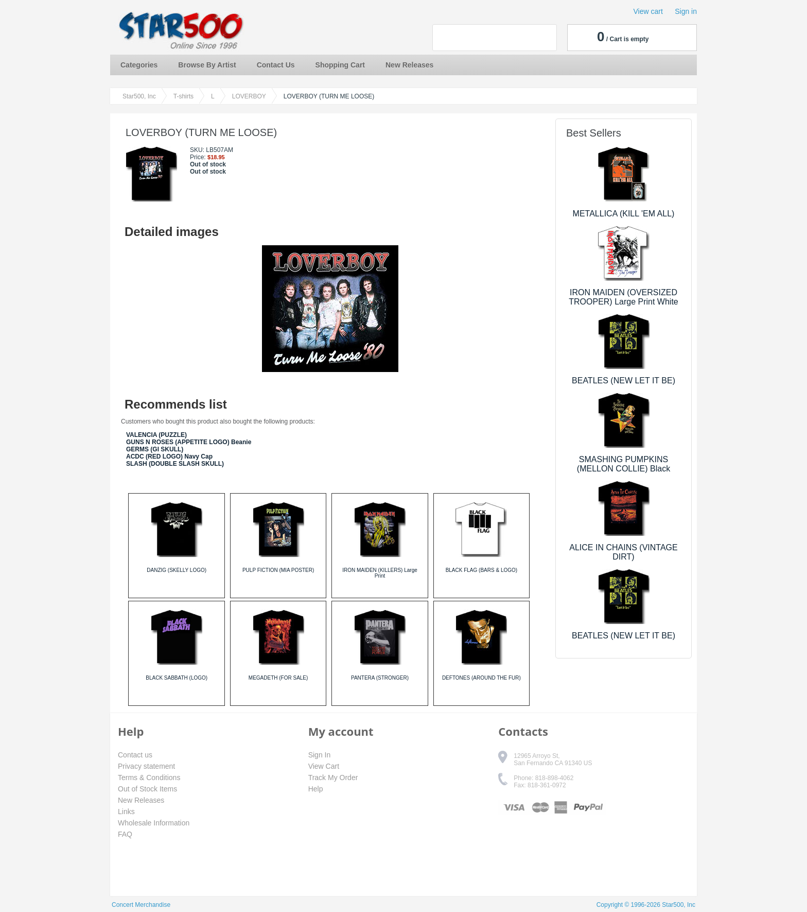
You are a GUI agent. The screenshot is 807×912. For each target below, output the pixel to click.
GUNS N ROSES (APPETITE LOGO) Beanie (188, 442)
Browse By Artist (207, 65)
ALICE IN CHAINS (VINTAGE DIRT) (623, 552)
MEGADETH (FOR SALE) (278, 678)
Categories (138, 65)
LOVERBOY (249, 96)
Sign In (319, 755)
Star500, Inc (139, 96)
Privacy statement (146, 766)
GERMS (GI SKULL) (154, 449)
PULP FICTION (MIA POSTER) (278, 570)
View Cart (323, 766)
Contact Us (276, 65)
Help (315, 789)
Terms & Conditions (149, 777)
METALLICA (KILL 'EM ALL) (624, 213)
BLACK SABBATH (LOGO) (176, 678)
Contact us (135, 755)
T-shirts (183, 96)
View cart (648, 11)
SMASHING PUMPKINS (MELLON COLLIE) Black (623, 464)
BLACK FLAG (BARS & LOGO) (481, 570)
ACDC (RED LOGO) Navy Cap (169, 456)
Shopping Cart (340, 65)
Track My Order (333, 777)
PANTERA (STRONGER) (380, 678)
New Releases (409, 65)
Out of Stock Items (147, 789)
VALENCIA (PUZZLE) (156, 434)
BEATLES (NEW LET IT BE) (623, 380)
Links (126, 811)
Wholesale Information (153, 823)
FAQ (125, 834)
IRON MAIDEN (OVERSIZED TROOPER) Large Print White (623, 297)
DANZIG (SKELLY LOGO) (176, 570)
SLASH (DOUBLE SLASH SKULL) (175, 463)
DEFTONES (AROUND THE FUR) (481, 678)
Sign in (686, 11)
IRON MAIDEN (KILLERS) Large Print (379, 573)
